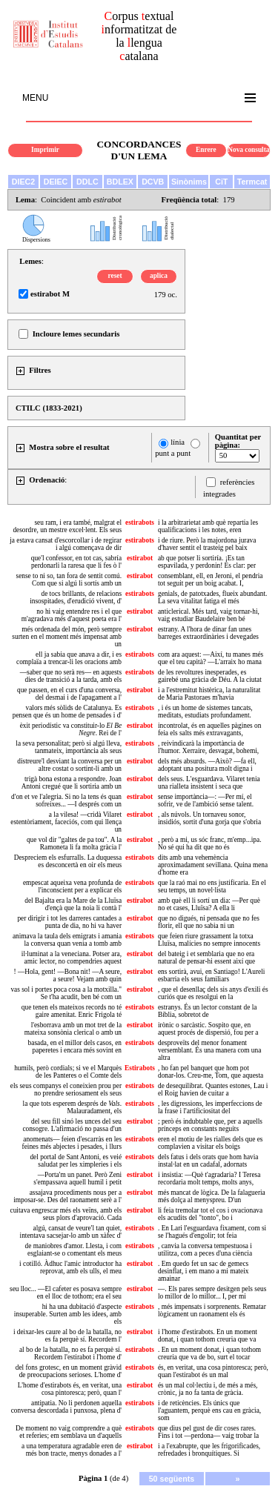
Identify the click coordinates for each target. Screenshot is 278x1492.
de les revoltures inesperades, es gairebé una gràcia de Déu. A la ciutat (210, 676)
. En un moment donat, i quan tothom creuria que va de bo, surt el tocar (209, 1353)
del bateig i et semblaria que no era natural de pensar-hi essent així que (206, 957)
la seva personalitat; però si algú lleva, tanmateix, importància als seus (69, 747)
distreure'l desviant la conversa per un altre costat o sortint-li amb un (69, 764)
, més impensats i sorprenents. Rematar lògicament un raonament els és (212, 1310)
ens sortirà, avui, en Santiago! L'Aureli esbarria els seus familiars (211, 975)
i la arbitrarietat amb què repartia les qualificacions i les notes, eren (208, 526)
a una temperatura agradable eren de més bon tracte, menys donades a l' (71, 1449)
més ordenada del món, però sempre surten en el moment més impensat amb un (67, 637)
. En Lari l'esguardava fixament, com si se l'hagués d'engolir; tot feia (212, 1231)
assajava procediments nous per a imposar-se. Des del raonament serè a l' (67, 1196)
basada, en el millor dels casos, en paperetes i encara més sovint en (75, 1046)
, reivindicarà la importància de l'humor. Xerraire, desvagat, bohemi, (208, 747)
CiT (221, 181)
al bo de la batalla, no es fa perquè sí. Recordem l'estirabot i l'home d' (70, 1353)
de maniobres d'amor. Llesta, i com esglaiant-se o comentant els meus (73, 1249)
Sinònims (189, 181)
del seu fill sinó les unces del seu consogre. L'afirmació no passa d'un (72, 1125)
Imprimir (45, 149)
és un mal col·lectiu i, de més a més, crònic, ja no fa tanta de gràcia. (207, 1389)
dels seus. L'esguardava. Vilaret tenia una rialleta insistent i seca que (209, 782)
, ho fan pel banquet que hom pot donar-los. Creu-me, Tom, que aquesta (210, 1071)
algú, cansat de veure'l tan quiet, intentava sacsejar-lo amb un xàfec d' (71, 1231)
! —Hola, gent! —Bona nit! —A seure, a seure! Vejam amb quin (67, 975)
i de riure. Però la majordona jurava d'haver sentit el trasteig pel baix (207, 544)
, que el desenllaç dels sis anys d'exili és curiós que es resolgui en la (213, 993)
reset (115, 275)
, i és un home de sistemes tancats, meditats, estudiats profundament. (205, 711)
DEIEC (56, 181)
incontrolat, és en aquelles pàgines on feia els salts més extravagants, (209, 729)
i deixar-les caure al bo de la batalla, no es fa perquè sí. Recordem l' (67, 1335)
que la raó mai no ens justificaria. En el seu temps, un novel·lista (212, 886)
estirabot (140, 558)
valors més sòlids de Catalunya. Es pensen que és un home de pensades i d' (67, 711)
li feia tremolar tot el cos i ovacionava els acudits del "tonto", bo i (210, 1214)
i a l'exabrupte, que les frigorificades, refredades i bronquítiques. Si (209, 1449)
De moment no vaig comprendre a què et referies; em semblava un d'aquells (69, 1432)
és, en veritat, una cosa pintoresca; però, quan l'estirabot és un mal (213, 1371)
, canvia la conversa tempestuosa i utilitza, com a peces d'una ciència (205, 1249)
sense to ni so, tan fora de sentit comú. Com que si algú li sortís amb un (69, 579)
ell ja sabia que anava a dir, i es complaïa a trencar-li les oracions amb (69, 658)
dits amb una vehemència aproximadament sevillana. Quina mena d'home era (213, 865)
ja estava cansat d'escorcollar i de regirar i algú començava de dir (66, 544)
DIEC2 (23, 181)
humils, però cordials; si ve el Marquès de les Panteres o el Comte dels (68, 1071)
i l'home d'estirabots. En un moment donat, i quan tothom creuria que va (207, 1335)
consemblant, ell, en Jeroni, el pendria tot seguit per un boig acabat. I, (210, 579)
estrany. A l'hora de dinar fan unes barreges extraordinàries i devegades (208, 633)
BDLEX (120, 181)
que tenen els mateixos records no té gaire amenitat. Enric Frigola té (71, 1011)
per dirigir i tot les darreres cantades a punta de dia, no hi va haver (69, 922)
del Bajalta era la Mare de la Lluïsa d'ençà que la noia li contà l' (73, 904)
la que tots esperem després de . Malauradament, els (72, 1107)
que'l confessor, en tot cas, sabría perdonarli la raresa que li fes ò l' (76, 561)
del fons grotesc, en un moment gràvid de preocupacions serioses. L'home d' (69, 1371)
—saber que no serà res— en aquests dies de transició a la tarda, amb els (71, 676)
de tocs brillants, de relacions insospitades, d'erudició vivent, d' (76, 597)
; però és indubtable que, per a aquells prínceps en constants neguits (210, 1125)
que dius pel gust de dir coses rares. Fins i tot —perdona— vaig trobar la (208, 1432)
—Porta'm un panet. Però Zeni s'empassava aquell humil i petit (77, 1178)
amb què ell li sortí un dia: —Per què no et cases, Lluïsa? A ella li (209, 904)
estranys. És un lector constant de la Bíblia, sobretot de (207, 1011)
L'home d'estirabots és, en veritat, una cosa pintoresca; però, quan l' (70, 1389)
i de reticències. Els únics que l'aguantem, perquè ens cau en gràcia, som (209, 1410)
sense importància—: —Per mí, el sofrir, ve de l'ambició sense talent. (206, 800)
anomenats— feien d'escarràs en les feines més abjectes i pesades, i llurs (72, 1142)
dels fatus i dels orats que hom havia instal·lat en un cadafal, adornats (208, 1160)
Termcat (252, 181)
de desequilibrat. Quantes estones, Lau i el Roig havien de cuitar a (213, 1089)
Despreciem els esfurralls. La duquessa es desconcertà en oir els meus (68, 861)
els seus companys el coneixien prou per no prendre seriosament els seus (66, 1089)
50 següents (172, 1478)
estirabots (139, 522)
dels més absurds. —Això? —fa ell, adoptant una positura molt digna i (207, 764)
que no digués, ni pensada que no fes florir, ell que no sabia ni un (208, 922)
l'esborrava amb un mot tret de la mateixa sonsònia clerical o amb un (73, 1028)
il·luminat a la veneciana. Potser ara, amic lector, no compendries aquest (71, 957)
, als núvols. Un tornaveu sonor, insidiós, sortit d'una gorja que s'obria (209, 818)
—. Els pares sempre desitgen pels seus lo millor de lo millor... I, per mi (212, 1292)
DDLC (87, 181)
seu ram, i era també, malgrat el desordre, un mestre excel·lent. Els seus (67, 526)
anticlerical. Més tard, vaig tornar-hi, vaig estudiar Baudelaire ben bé (208, 615)
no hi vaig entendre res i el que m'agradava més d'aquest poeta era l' (71, 615)
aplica (159, 275)
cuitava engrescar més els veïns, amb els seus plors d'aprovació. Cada (66, 1214)
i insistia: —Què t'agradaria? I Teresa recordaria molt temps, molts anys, (209, 1178)
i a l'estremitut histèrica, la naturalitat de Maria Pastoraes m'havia (209, 693)
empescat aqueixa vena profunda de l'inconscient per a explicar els (72, 886)
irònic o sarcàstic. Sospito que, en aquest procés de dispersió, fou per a (208, 1028)
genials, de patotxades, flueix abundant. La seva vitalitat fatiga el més (212, 597)
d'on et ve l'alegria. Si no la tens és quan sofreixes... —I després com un (66, 800)
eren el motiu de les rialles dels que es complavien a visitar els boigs (210, 1142)
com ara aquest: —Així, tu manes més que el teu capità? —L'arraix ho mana (210, 658)
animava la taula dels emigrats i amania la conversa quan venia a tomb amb (67, 939)
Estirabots (140, 1068)
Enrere (206, 149)
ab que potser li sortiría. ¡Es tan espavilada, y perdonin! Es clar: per (207, 561)
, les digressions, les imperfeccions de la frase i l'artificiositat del (210, 1107)
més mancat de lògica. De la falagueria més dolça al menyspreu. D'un (211, 1196)
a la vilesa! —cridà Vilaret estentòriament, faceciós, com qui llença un (66, 822)
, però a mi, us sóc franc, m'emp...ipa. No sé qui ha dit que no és (210, 843)
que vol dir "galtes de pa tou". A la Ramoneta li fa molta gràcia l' (74, 843)
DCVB (153, 181)
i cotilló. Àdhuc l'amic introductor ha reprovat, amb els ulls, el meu (70, 1267)
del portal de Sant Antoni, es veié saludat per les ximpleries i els (76, 1160)
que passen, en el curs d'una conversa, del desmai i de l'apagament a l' (69, 693)
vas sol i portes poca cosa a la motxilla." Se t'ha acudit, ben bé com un (66, 993)
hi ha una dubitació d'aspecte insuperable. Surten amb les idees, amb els (68, 1314)
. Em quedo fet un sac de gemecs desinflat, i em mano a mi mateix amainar (203, 1271)
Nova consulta (248, 149)
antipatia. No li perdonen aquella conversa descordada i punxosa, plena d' (66, 1406)
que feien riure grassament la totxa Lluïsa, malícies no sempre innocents (209, 939)
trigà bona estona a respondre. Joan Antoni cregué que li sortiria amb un (71, 782)
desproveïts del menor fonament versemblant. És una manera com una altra (209, 1050)
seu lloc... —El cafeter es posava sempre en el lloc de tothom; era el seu (66, 1292)
